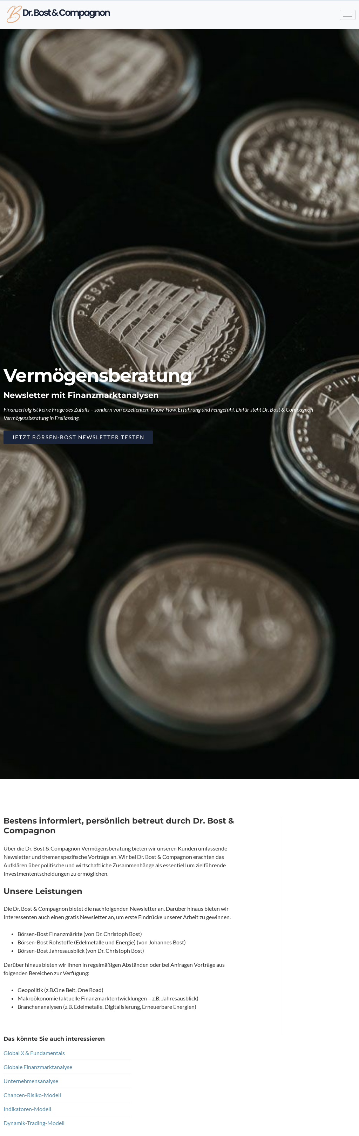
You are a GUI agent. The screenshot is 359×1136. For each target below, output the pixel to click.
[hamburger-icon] (347, 13)
